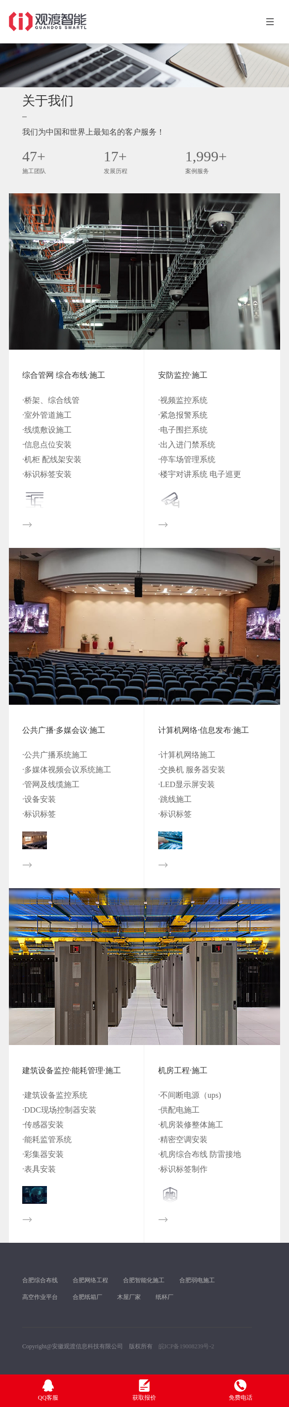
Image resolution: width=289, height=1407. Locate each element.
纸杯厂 (164, 1297)
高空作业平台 (40, 1297)
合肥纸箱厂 (87, 1297)
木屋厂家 (129, 1297)
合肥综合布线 (40, 1280)
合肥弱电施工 (197, 1280)
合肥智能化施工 (144, 1280)
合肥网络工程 (90, 1280)
